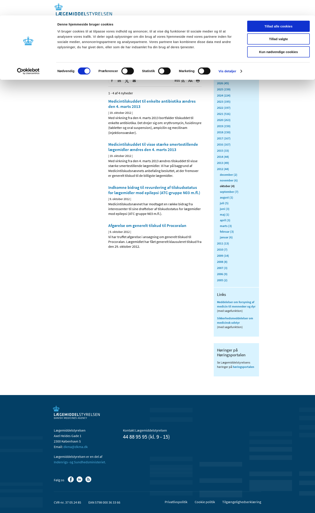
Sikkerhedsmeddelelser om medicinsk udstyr (235, 320)
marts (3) (226, 226)
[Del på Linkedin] (119, 80)
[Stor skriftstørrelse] (190, 80)
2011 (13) (223, 243)
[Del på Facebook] (111, 80)
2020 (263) (224, 120)
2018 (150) (224, 132)
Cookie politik (205, 502)
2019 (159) (224, 126)
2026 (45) (223, 83)
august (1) (226, 197)
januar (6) (226, 237)
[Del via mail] (134, 80)
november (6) (229, 180)
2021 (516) (224, 114)
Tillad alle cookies (278, 11)
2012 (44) (223, 169)
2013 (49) (223, 163)
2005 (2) (222, 280)
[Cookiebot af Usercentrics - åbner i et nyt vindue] (28, 56)
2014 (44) (223, 157)
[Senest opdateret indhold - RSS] (179, 80)
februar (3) (227, 232)
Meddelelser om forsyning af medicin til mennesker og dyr (236, 304)
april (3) (225, 220)
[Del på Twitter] (126, 80)
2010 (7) (222, 249)
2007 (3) (222, 268)
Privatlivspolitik (176, 502)
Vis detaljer (227, 56)
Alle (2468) (224, 69)
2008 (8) (222, 262)
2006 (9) (222, 274)
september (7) (229, 192)
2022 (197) (224, 108)
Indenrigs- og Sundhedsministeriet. (80, 462)
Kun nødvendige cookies (278, 36)
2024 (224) (224, 95)
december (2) (228, 175)
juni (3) (224, 209)
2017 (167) (224, 138)
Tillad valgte (278, 24)
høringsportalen (243, 367)
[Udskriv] (197, 80)
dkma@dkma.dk (75, 446)
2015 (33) (223, 151)
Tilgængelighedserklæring (241, 502)
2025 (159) (224, 89)
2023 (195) (224, 102)
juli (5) (224, 203)
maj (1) (224, 214)
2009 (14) (223, 256)
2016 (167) (224, 144)
